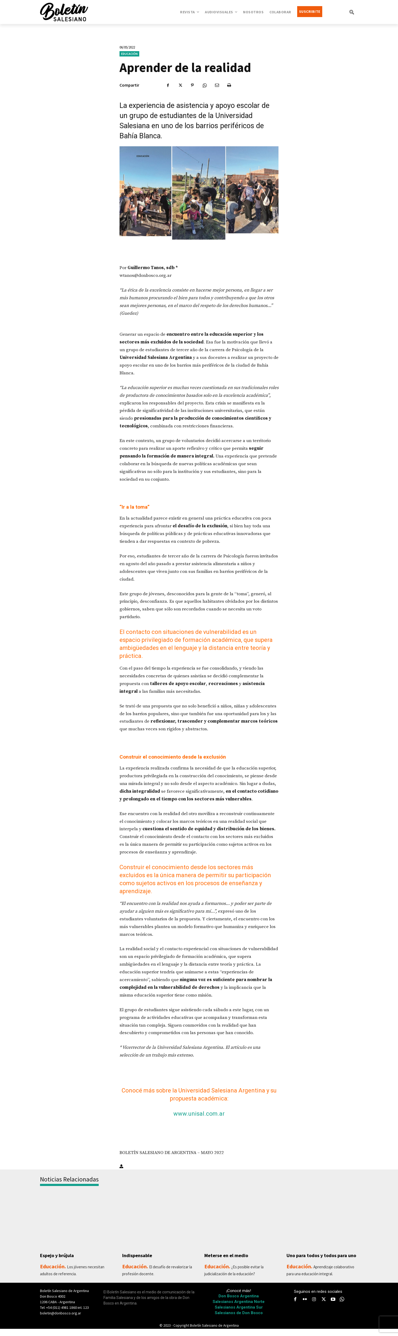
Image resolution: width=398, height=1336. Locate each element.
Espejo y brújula (58, 1255)
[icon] (342, 1307)
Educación (129, 53)
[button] (351, 12)
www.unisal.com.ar (199, 1113)
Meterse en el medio (228, 1255)
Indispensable (138, 1255)
